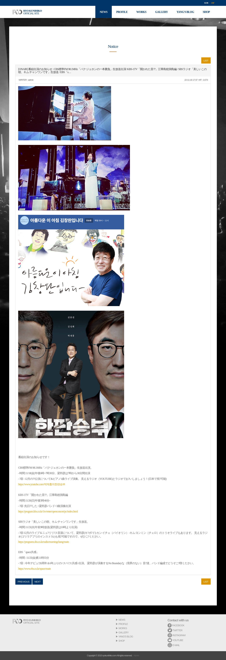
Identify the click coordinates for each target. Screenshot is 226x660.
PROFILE (123, 624)
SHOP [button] (206, 11)
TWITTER (175, 630)
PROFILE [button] (121, 11)
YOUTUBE (175, 640)
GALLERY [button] (161, 11)
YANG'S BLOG (125, 636)
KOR (206, 3)
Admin (136, 655)
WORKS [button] (141, 11)
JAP (212, 3)
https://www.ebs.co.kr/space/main (34, 568)
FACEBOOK (176, 625)
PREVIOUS (23, 581)
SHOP (121, 640)
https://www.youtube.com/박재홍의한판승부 (41, 484)
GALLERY (123, 632)
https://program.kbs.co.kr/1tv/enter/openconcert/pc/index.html (48, 511)
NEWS (121, 619)
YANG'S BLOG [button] (185, 11)
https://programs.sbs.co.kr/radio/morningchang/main (43, 541)
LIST (206, 60)
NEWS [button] (103, 11)
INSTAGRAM (176, 635)
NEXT (38, 581)
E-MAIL (174, 645)
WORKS (122, 628)
